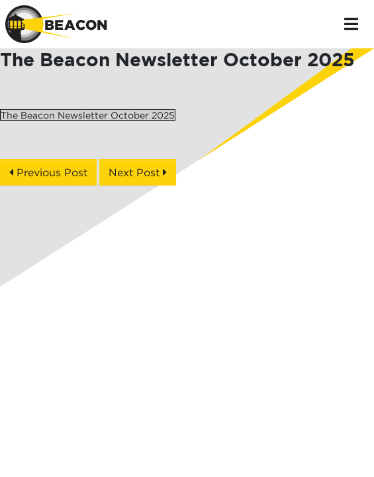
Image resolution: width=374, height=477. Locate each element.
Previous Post (48, 172)
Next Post (138, 172)
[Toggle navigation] (351, 24)
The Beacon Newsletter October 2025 (88, 115)
